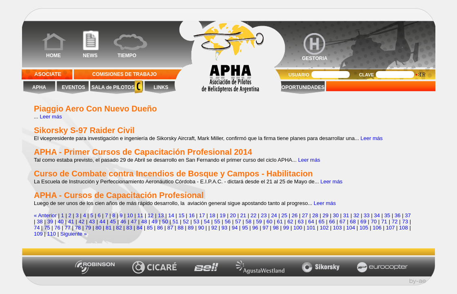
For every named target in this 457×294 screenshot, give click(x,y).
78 (78, 228)
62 (290, 221)
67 (342, 221)
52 (186, 221)
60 (269, 221)
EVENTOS (73, 87)
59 (259, 221)
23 (263, 215)
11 (140, 215)
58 (248, 221)
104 (350, 228)
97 (265, 228)
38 (39, 221)
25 (284, 215)
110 (51, 234)
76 (57, 228)
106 (377, 228)
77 (67, 228)
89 (190, 228)
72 (394, 221)
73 (405, 221)
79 (88, 228)
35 (387, 215)
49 (155, 221)
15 (181, 215)
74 (37, 228)
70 (374, 221)
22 (253, 215)
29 (325, 215)
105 (363, 228)
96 (255, 228)
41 (71, 221)
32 (356, 215)
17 (202, 215)
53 (196, 221)
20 (233, 215)
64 (311, 221)
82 (119, 228)
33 (366, 215)
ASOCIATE (47, 74)
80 (98, 228)
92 (214, 228)
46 (123, 221)
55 (217, 221)
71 (384, 221)
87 (170, 228)
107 (390, 228)
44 (102, 221)
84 (139, 228)
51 (175, 221)
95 (245, 228)
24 (274, 215)
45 (112, 221)
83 (129, 228)
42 (81, 221)
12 (150, 215)
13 (161, 215)
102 (324, 228)
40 (60, 221)
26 (294, 215)
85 (150, 228)
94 (234, 228)
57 (238, 221)
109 (38, 234)
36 (397, 215)
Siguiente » (73, 234)
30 (336, 215)
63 (301, 221)
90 (201, 228)
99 (286, 228)
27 (305, 215)
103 (337, 228)
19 (222, 215)
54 (207, 221)
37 (407, 215)
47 (133, 221)
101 (310, 228)
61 (280, 221)
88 (180, 228)
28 (315, 215)
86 (160, 228)
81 (108, 228)
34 (377, 215)
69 (363, 221)
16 (192, 215)
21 (243, 215)
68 (353, 221)
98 (276, 228)
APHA (39, 87)
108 (403, 228)
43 (92, 221)
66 (332, 221)
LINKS (161, 87)
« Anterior (45, 215)
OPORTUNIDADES (303, 87)
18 (212, 215)
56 (228, 221)
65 (321, 221)
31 (346, 215)
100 (297, 228)
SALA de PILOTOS (112, 87)
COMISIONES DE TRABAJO (124, 74)
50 (165, 221)
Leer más (51, 117)
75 (47, 228)
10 (130, 215)
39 (50, 221)
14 (171, 215)
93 (224, 228)
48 (144, 221)
